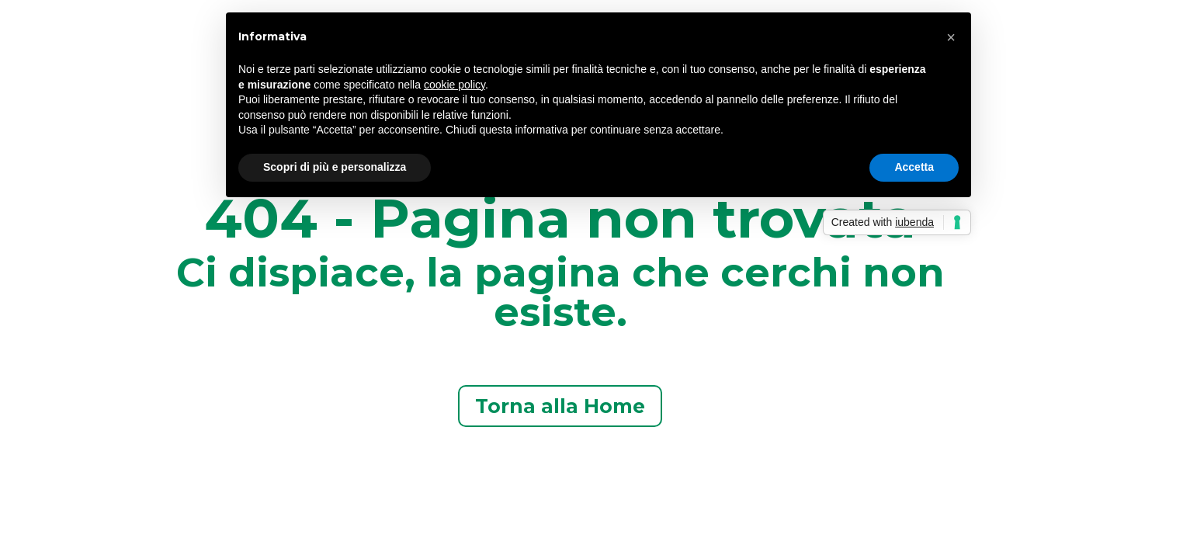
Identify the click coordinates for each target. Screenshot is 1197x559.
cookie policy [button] (454, 84)
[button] (951, 37)
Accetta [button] (914, 167)
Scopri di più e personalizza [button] (334, 167)
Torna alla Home (560, 406)
